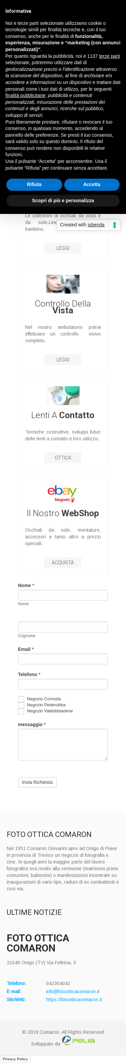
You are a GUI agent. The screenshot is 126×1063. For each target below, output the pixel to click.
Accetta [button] (91, 184)
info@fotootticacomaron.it (72, 991)
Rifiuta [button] (34, 184)
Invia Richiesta (37, 782)
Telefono (29, 674)
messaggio (32, 724)
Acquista (63, 562)
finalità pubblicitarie (25, 95)
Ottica (63, 457)
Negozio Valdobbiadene (45, 711)
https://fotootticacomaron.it (74, 999)
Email (26, 649)
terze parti (109, 56)
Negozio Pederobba (42, 705)
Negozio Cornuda (39, 699)
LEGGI (62, 248)
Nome (26, 585)
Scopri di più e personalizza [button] (63, 200)
